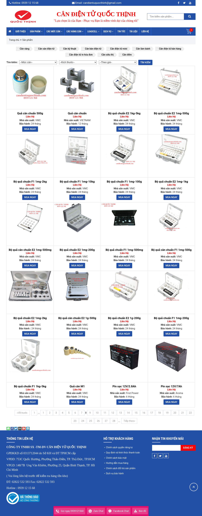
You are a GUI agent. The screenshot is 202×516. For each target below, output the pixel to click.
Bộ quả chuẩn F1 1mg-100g (124, 181)
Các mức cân (54, 31)
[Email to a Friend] (20, 428)
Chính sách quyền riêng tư (119, 447)
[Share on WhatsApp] (8, 428)
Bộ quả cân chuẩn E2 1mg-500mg (30, 249)
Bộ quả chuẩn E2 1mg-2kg (30, 318)
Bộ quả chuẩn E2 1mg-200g (77, 249)
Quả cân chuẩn (77, 113)
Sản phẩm (36, 31)
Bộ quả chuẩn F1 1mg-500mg (124, 249)
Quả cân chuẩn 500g (30, 113)
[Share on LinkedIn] (28, 428)
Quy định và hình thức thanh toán (123, 452)
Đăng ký (188, 447)
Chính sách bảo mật (116, 458)
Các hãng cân (75, 31)
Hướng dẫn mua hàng (117, 463)
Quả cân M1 (77, 386)
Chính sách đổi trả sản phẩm (120, 468)
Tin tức (121, 31)
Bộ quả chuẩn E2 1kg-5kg (124, 113)
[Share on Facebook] (12, 428)
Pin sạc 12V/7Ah (171, 386)
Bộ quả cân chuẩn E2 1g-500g (77, 318)
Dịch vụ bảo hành (115, 473)
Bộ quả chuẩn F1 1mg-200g (171, 318)
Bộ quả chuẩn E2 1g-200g (124, 318)
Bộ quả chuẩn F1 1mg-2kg (30, 181)
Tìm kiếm (145, 62)
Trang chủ (14, 40)
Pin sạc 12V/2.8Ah (124, 386)
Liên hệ (145, 31)
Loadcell (93, 31)
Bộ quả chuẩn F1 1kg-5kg (30, 386)
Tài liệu (133, 31)
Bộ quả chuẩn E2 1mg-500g (171, 113)
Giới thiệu (20, 31)
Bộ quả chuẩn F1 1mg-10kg (77, 181)
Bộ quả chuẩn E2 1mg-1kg (171, 181)
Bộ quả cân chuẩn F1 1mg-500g (171, 249)
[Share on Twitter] (16, 428)
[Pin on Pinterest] (24, 428)
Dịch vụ (108, 31)
